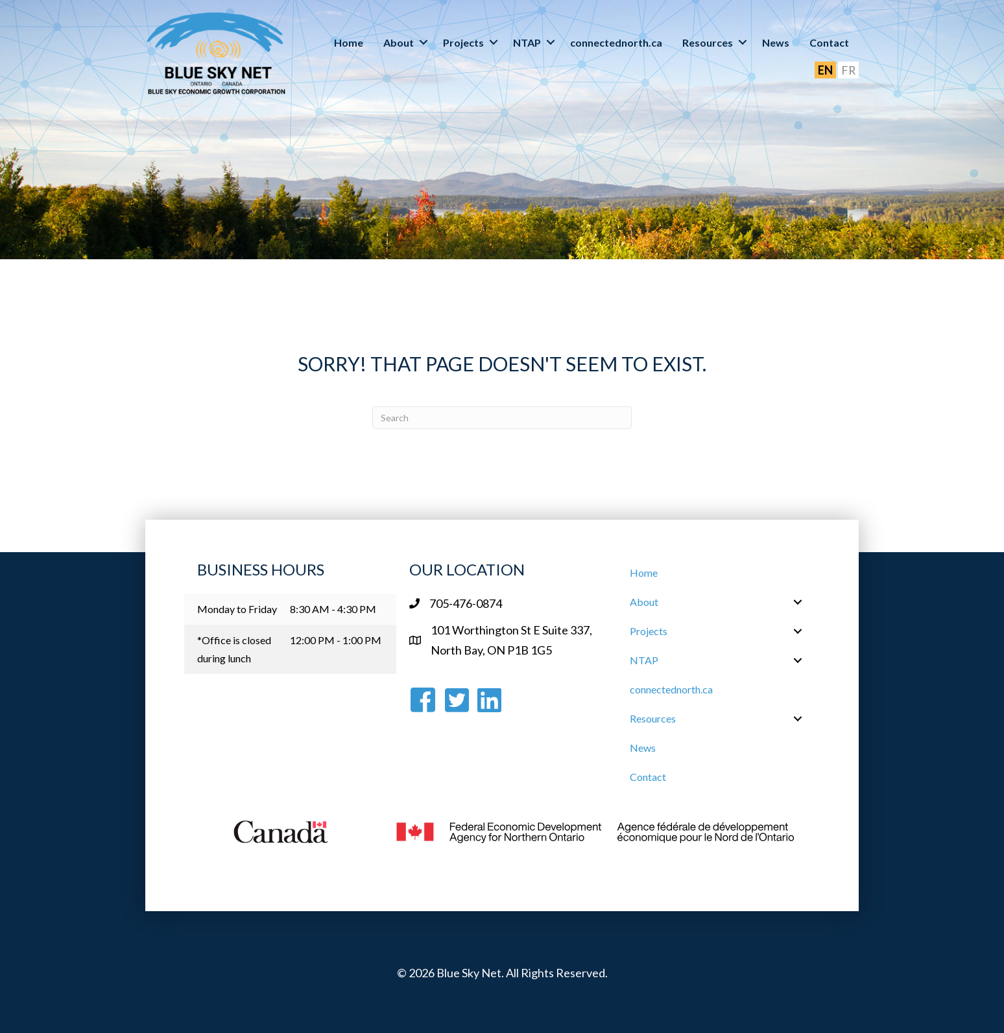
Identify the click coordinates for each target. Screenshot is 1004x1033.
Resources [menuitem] (707, 42)
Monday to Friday (237, 609)
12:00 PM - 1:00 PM (335, 640)
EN (824, 70)
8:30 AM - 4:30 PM (333, 609)
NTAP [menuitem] (527, 42)
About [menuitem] (398, 42)
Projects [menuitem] (463, 42)
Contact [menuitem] (829, 42)
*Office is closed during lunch (234, 649)
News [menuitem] (775, 42)
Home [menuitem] (348, 42)
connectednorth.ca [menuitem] (616, 42)
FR (848, 70)
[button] (423, 42)
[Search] (502, 417)
